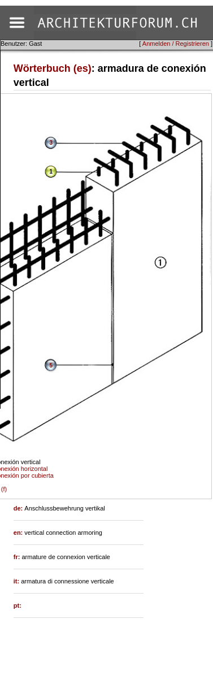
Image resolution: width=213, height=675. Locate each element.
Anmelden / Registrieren (175, 43)
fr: (18, 556)
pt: (17, 605)
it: (17, 581)
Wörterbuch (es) (53, 68)
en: (19, 532)
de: (19, 508)
